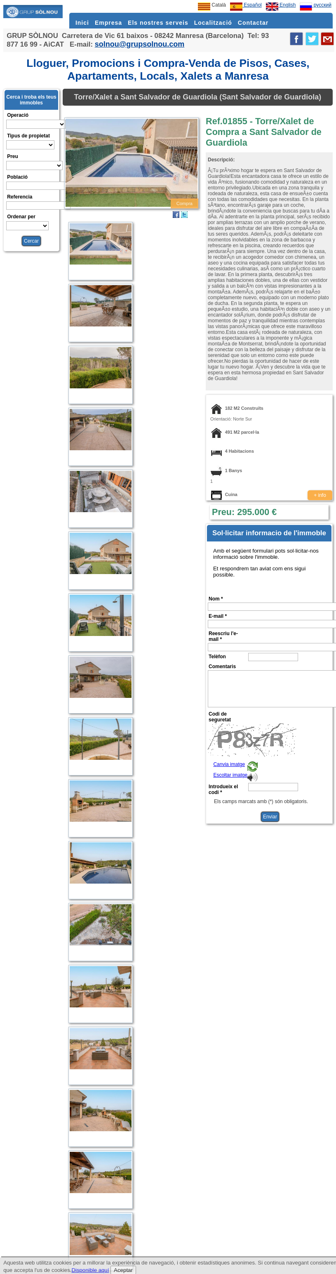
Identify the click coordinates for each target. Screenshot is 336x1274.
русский (315, 5)
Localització (213, 22)
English (281, 5)
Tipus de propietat (28, 136)
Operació (17, 115)
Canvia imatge (229, 764)
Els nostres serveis (158, 22)
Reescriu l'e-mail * (223, 636)
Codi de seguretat (220, 717)
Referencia (19, 197)
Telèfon (217, 656)
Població (17, 177)
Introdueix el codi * (223, 789)
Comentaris (222, 666)
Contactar (253, 22)
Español (246, 5)
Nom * (216, 599)
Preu (12, 156)
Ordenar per (21, 217)
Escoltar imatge (230, 775)
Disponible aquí (90, 1270)
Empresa (108, 22)
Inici (82, 22)
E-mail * (218, 616)
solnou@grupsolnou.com (140, 44)
